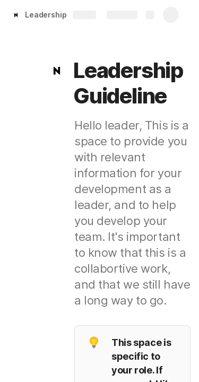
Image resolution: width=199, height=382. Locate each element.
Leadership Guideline (64, 14)
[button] (57, 70)
